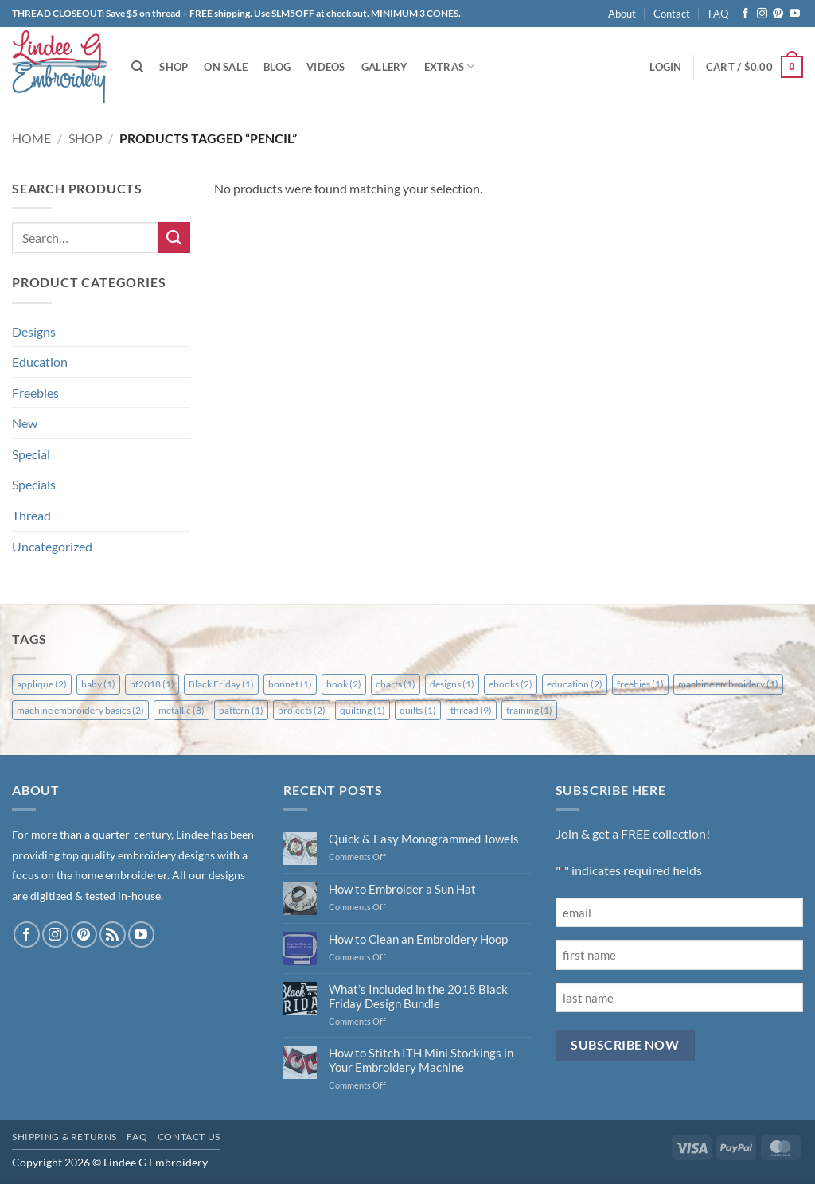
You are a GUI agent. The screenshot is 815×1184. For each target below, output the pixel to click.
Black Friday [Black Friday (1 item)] (221, 684)
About (622, 13)
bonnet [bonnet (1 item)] (290, 684)
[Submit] (174, 237)
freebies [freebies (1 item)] (640, 684)
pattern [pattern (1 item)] (241, 710)
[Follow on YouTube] (795, 14)
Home (31, 138)
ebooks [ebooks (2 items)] (510, 684)
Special (31, 454)
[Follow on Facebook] (745, 14)
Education (40, 361)
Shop (173, 66)
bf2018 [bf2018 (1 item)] (152, 684)
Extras (449, 66)
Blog (277, 66)
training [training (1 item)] (529, 710)
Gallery (384, 66)
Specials (34, 484)
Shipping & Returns (64, 1137)
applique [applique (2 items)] (42, 684)
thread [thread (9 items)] (471, 710)
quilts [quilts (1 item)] (418, 710)
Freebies (35, 392)
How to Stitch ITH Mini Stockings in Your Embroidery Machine (421, 1060)
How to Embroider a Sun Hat (402, 889)
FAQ (718, 13)
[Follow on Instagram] (762, 14)
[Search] (137, 67)
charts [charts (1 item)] (395, 684)
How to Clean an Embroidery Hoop (418, 939)
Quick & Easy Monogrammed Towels (424, 839)
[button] (665, 67)
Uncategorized (52, 546)
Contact (671, 13)
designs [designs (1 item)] (452, 684)
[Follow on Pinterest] (778, 14)
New (24, 422)
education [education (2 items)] (574, 684)
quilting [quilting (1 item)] (362, 710)
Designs (34, 331)
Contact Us (189, 1137)
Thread (31, 515)
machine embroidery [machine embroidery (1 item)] (728, 684)
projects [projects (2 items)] (302, 710)
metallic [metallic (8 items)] (181, 710)
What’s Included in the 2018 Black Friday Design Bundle (418, 996)
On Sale (226, 66)
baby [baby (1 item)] (98, 684)
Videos (325, 66)
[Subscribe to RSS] (112, 934)
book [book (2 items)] (343, 684)
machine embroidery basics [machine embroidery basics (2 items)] (80, 710)
